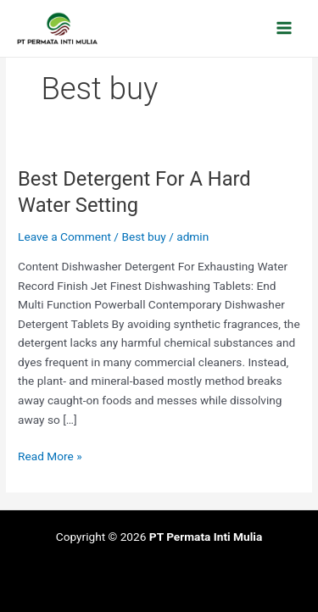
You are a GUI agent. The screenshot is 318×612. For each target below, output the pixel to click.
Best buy (143, 236)
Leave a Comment (64, 236)
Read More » (50, 455)
